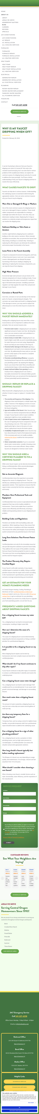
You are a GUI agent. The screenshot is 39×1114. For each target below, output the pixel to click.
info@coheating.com (22, 1024)
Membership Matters (10, 22)
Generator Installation (11, 80)
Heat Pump (6, 64)
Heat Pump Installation (11, 69)
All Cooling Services (10, 45)
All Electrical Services (11, 82)
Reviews (5, 29)
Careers (5, 27)
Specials (5, 32)
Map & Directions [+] (19, 1044)
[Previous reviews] (2, 878)
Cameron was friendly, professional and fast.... (8, 881)
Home (3, 11)
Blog (4, 25)
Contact (4, 102)
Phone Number (6, 805)
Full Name (5, 790)
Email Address (6, 798)
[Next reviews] (36, 878)
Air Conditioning (8, 35)
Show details (31, 1102)
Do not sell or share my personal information (19, 1110)
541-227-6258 (21, 105)
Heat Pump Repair (9, 67)
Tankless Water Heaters (11, 93)
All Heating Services (10, 58)
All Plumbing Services (11, 95)
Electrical (5, 74)
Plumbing (5, 85)
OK (19, 1107)
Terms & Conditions (18, 837)
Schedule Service (19, 112)
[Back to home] (7, 3)
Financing (5, 99)
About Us (4, 15)
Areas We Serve (8, 20)
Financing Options (19, 1087)
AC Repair (6, 40)
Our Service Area (10, 951)
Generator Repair (9, 78)
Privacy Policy (7, 837)
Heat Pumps (5, 61)
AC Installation (8, 43)
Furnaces (5, 48)
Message (5, 813)
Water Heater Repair (10, 89)
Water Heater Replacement (13, 91)
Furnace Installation (11, 56)
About (4, 18)
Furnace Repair (8, 53)
